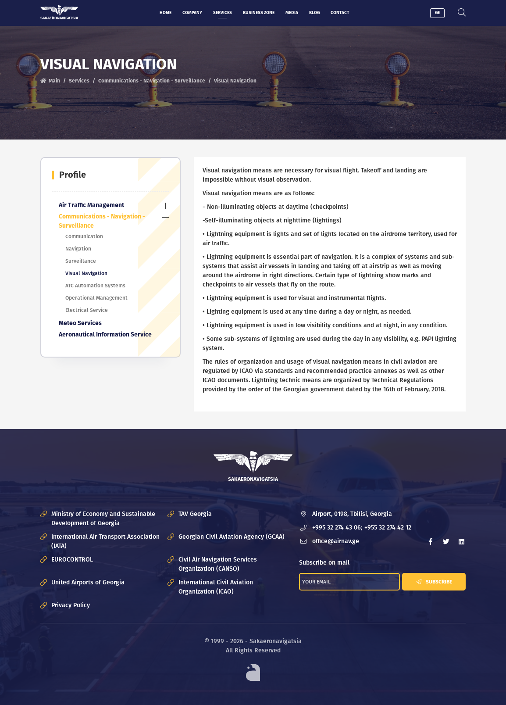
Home (165, 12)
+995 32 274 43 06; (337, 528)
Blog (314, 12)
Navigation (78, 249)
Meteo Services (80, 323)
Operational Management (96, 298)
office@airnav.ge (335, 541)
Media (291, 12)
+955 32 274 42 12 (387, 528)
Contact (340, 12)
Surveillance (80, 261)
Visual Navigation (86, 273)
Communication (84, 236)
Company (192, 12)
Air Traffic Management (91, 205)
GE (437, 12)
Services (222, 12)
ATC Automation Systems (95, 286)
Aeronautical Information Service (105, 334)
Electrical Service (86, 310)
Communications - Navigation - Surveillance (151, 81)
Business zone (258, 12)
